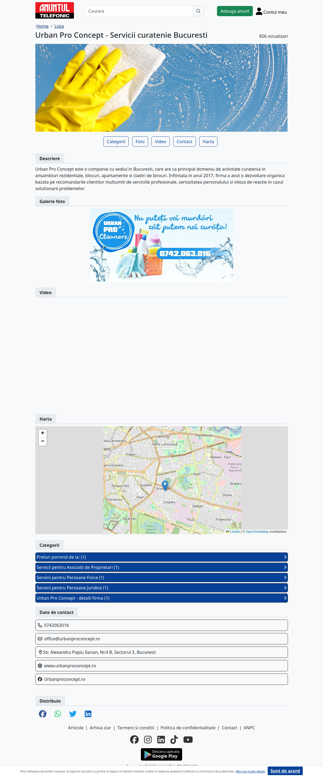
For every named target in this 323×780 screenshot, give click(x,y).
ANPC (249, 728)
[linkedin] (161, 739)
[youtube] (188, 739)
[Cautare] (139, 11)
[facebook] (134, 739)
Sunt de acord (285, 771)
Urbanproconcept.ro (65, 679)
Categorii (116, 142)
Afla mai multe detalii (250, 771)
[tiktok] (174, 739)
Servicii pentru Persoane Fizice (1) (162, 577)
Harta (208, 142)
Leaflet (233, 532)
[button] (165, 485)
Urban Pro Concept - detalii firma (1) (162, 598)
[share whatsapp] (57, 714)
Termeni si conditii (135, 728)
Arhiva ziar (100, 728)
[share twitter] (73, 714)
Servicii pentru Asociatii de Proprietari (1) (162, 567)
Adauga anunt (234, 11)
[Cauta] (198, 11)
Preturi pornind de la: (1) (162, 557)
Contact (184, 142)
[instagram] (148, 739)
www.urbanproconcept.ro (70, 666)
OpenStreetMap (257, 532)
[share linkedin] (88, 714)
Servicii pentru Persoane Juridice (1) (162, 588)
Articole (75, 728)
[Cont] (271, 11)
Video (160, 142)
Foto (140, 142)
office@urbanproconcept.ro (72, 639)
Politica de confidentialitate (188, 728)
